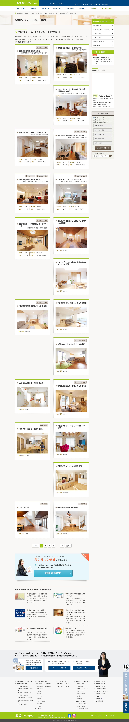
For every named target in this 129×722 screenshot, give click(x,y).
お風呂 (40, 691)
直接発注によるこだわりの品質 (25, 700)
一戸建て (38, 706)
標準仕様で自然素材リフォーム (25, 689)
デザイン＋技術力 (22, 704)
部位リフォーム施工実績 (44, 686)
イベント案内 (80, 684)
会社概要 (79, 698)
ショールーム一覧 (37, 13)
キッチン (40, 688)
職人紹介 (79, 696)
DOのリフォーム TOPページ (24, 681)
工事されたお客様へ (101, 688)
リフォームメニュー (82, 708)
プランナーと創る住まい (24, 692)
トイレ (40, 696)
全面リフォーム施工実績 (44, 684)
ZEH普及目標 (99, 701)
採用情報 (99, 698)
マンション (39, 708)
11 (62, 545)
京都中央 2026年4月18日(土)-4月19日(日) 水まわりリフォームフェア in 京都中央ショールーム (103, 60)
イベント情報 (97, 33)
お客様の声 (96, 45)
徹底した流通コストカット (25, 697)
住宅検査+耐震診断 (23, 686)
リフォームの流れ (81, 703)
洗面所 (40, 693)
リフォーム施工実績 (41, 681)
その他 (40, 703)
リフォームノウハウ (81, 701)
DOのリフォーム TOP (23, 13)
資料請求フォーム (100, 686)
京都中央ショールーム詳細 (101, 30)
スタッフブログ (81, 693)
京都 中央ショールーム (63, 686)
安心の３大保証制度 (23, 695)
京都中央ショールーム (51, 13)
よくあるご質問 (81, 706)
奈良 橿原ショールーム (63, 684)
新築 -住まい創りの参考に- (102, 122)
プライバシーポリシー (102, 691)
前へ (67, 545)
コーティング (41, 701)
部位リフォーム (98, 120)
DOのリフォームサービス (83, 681)
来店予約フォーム (100, 684)
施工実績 (62, 13)
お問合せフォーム (100, 681)
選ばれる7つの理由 (22, 684)
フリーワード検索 (98, 154)
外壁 (39, 698)
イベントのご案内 (99, 52)
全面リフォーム (98, 118)
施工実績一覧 (97, 26)
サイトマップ (99, 696)
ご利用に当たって (100, 693)
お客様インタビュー (99, 41)
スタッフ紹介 (97, 37)
